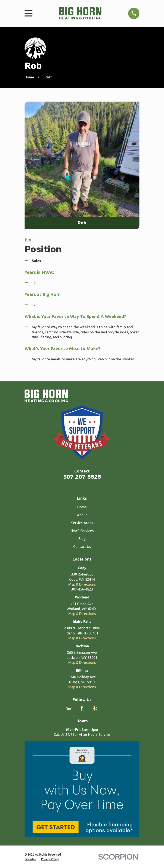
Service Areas (82, 523)
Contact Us (82, 546)
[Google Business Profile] (68, 708)
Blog (82, 539)
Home (82, 507)
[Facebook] (81, 708)
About (82, 515)
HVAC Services (82, 531)
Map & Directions (82, 584)
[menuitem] (30, 859)
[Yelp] (94, 708)
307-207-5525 (82, 477)
